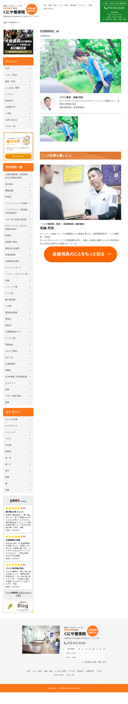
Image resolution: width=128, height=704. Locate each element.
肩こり (8, 464)
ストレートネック (13, 267)
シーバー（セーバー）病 (16, 274)
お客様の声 (10, 107)
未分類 (8, 445)
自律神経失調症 (12, 261)
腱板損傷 (9, 190)
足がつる (9, 357)
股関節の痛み (11, 242)
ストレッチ (10, 432)
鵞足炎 (8, 325)
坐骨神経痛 (10, 255)
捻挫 (7, 389)
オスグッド (10, 383)
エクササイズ (11, 426)
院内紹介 (73, 5)
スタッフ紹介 (63, 5)
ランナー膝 (10, 338)
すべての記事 (11, 419)
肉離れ (8, 370)
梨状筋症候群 (11, 312)
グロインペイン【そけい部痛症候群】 (16, 227)
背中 (7, 471)
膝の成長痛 (10, 299)
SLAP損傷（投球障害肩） (17, 377)
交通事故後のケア (13, 332)
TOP (45, 5)
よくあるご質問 (12, 88)
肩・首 (8, 458)
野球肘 (8, 235)
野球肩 (8, 197)
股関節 (8, 451)
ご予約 (89, 5)
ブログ (8, 438)
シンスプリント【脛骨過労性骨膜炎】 (16, 211)
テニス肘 (9, 293)
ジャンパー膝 (11, 287)
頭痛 (7, 280)
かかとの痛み (11, 351)
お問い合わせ (48, 9)
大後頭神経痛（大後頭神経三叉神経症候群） (16, 176)
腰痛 (7, 402)
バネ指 (8, 306)
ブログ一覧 (10, 126)
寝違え (8, 319)
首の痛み (9, 184)
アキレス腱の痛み (13, 396)
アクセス (82, 5)
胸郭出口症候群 (12, 248)
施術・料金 (53, 5)
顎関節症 (9, 345)
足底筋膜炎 (10, 364)
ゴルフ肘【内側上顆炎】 (16, 219)
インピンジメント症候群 (16, 203)
